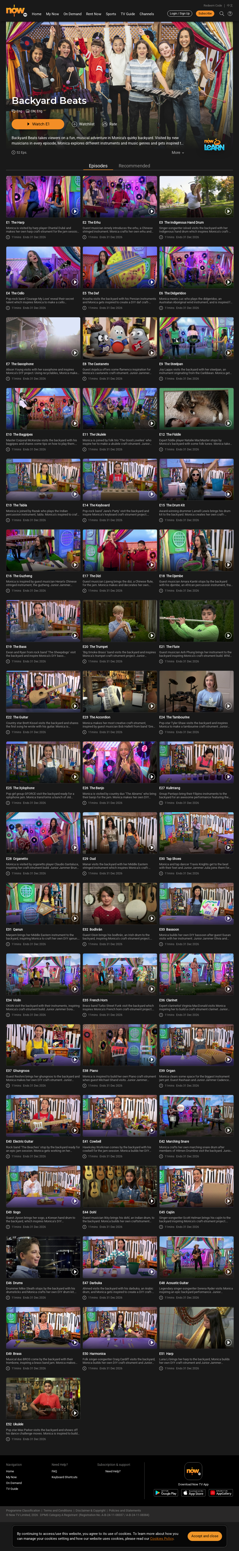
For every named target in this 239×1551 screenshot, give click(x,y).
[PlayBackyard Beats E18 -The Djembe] (196, 551)
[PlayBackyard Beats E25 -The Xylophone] (43, 763)
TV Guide (128, 14)
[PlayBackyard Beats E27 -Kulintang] (196, 763)
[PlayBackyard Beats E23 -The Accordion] (119, 693)
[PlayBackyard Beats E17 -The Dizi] (119, 551)
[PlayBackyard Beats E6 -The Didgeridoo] (196, 269)
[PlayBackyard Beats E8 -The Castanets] (119, 339)
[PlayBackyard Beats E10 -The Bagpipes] (43, 410)
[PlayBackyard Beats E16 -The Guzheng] (43, 551)
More (176, 152)
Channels (147, 14)
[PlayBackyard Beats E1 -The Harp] (43, 198)
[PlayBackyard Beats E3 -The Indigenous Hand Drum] (196, 198)
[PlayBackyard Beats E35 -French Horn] (119, 976)
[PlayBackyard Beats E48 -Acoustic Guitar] (196, 1258)
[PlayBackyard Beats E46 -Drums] (43, 1258)
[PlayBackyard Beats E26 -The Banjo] (119, 763)
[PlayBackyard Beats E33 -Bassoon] (196, 905)
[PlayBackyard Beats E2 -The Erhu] (119, 198)
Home (36, 14)
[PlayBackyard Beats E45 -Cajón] (196, 1188)
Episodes (98, 167)
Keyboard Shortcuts (64, 1478)
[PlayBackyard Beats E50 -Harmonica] (119, 1329)
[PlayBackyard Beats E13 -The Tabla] (43, 481)
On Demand (72, 14)
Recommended (134, 167)
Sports (111, 14)
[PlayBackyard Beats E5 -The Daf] (119, 269)
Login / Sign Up (180, 13)
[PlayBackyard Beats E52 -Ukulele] (43, 1400)
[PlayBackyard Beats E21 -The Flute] (196, 622)
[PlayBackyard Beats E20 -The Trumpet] (119, 622)
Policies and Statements (125, 1511)
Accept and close (204, 1536)
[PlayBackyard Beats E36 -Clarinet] (196, 976)
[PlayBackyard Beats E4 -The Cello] (43, 269)
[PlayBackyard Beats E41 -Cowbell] (119, 1117)
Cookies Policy (161, 1539)
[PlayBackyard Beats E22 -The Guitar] (43, 693)
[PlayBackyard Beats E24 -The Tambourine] (196, 693)
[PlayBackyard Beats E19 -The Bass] (43, 622)
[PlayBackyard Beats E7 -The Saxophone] (43, 339)
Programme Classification (23, 1511)
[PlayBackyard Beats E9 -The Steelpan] (196, 339)
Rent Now (93, 14)
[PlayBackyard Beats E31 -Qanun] (43, 905)
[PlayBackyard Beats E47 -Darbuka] (119, 1258)
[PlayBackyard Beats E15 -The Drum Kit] (196, 481)
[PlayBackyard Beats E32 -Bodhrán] (119, 905)
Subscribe (205, 13)
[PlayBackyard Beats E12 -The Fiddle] (196, 410)
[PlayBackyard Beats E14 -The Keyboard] (119, 481)
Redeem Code (213, 5)
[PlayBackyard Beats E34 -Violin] (43, 976)
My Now (52, 14)
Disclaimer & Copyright (90, 1511)
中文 (230, 5)
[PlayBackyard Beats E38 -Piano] (119, 1046)
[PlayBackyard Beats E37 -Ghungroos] (43, 1046)
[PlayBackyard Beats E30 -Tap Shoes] (196, 834)
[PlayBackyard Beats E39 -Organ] (196, 1046)
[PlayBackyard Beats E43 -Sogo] (43, 1188)
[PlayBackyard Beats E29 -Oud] (119, 834)
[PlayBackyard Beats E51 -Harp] (196, 1329)
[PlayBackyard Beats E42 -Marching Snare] (196, 1117)
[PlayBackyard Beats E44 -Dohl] (119, 1188)
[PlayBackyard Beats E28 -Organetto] (43, 834)
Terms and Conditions (58, 1511)
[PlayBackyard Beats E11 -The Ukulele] (119, 410)
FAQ (54, 1472)
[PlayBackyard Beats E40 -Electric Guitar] (43, 1117)
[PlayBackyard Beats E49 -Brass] (43, 1329)
